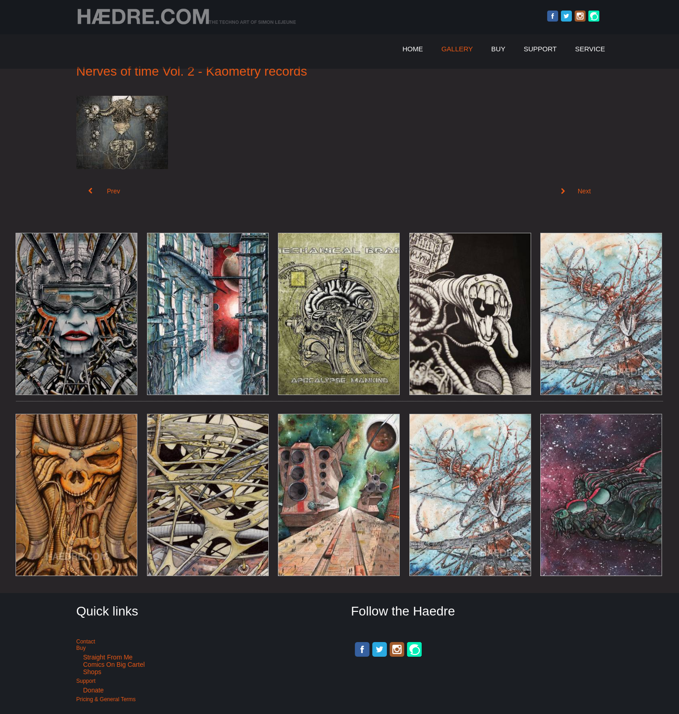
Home (412, 49)
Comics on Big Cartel (114, 664)
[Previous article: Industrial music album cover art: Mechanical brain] (104, 191)
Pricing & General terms (106, 699)
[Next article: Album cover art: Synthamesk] (576, 191)
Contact (85, 641)
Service (590, 49)
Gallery (457, 49)
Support (540, 49)
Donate (93, 690)
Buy (498, 49)
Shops (92, 672)
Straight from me (108, 657)
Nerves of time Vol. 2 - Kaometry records (191, 71)
